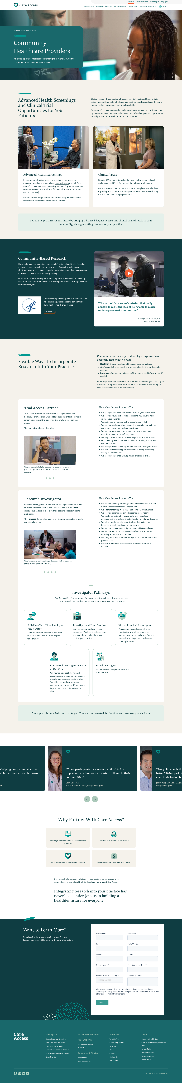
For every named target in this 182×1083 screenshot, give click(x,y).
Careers (112, 1053)
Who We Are (114, 1039)
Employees (164, 2)
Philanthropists (154, 2)
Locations (112, 1046)
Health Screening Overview (56, 1039)
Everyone (131, 2)
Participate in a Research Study (57, 1053)
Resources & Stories (148, 7)
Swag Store (113, 1060)
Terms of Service (147, 1056)
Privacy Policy (146, 1049)
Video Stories (82, 1057)
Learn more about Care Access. (104, 882)
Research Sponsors (142, 2)
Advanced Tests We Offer (55, 1042)
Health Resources (84, 1061)
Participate (89, 7)
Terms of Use (146, 1059)
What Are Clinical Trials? (54, 1046)
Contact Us (113, 1057)
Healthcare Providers (104, 7)
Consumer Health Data (149, 1039)
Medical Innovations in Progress (57, 1050)
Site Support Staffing (85, 1044)
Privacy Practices (147, 1052)
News (111, 1050)
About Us (133, 7)
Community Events (116, 1042)
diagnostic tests (62, 183)
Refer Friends (51, 1057)
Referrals (81, 1047)
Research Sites (120, 7)
